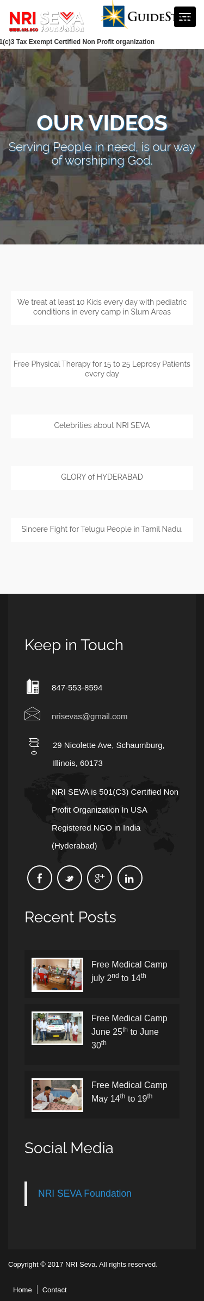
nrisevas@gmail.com (89, 716)
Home (22, 1290)
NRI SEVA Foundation (85, 1193)
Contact (54, 1290)
